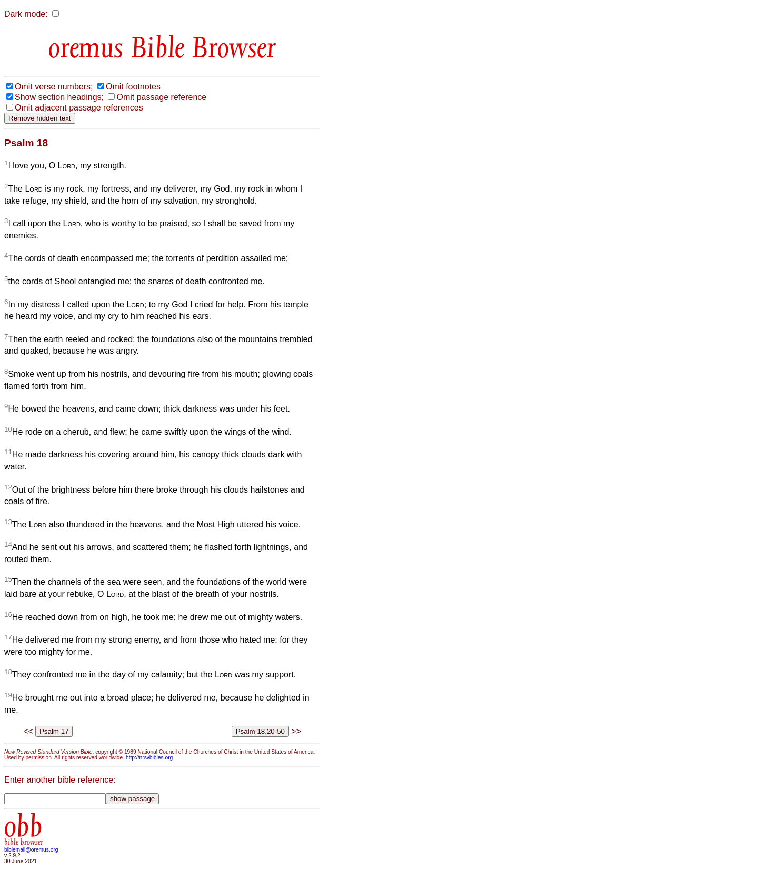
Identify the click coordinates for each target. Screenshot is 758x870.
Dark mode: (26, 13)
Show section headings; (59, 97)
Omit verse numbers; (54, 86)
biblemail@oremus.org (31, 850)
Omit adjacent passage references (79, 107)
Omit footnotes (133, 86)
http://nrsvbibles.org (149, 758)
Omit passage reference (161, 97)
